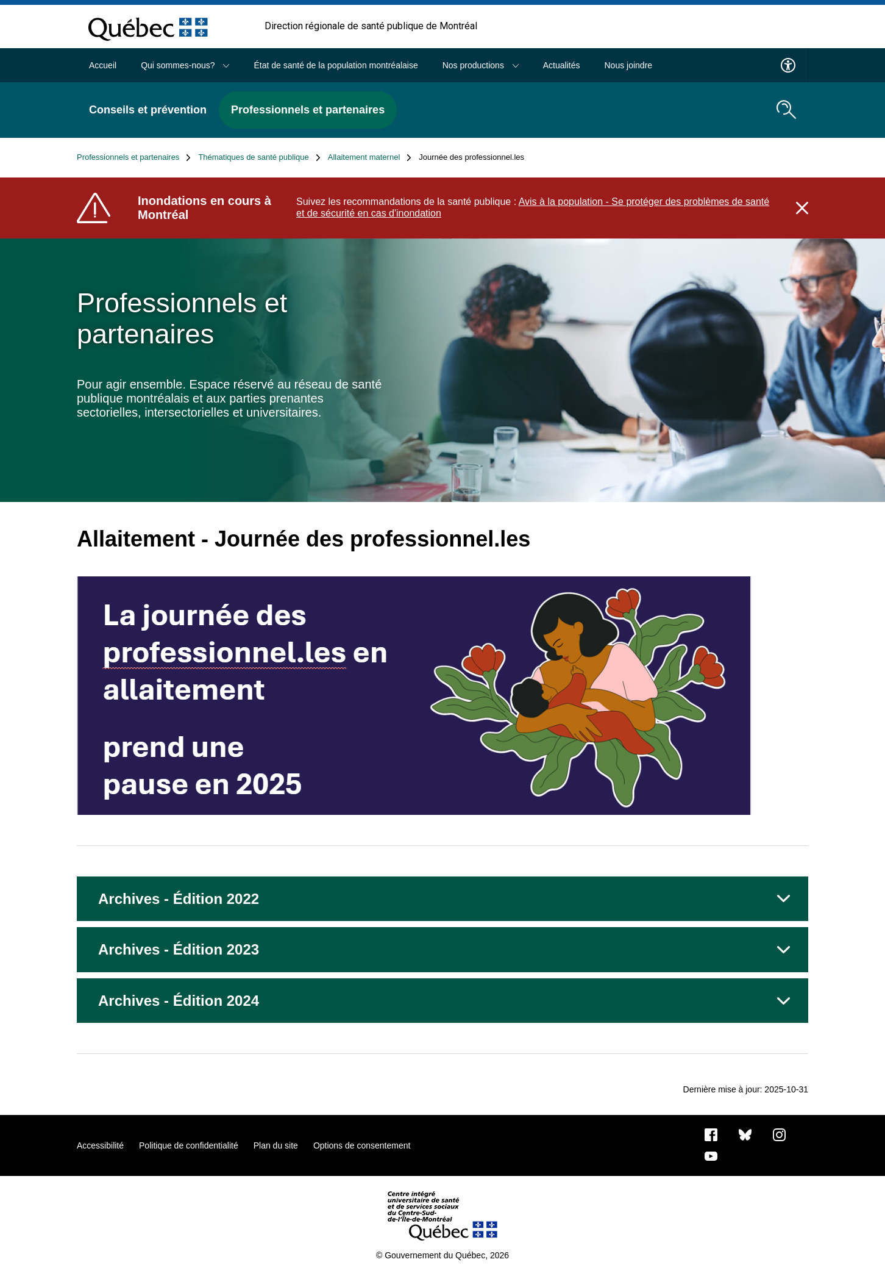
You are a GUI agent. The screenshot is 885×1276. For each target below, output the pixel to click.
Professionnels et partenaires (308, 110)
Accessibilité (100, 1145)
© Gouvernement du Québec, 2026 (442, 1255)
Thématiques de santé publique (259, 157)
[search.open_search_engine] (786, 109)
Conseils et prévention (148, 110)
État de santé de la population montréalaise (336, 65)
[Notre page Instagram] (779, 1134)
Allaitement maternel (370, 157)
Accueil (102, 65)
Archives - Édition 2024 (178, 1000)
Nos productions (480, 65)
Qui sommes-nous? (185, 65)
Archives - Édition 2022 (178, 899)
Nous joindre (628, 65)
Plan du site (276, 1145)
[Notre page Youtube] (711, 1156)
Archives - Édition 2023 (178, 949)
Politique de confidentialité (188, 1145)
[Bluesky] (745, 1134)
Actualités (561, 65)
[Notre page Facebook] (711, 1134)
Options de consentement (362, 1145)
